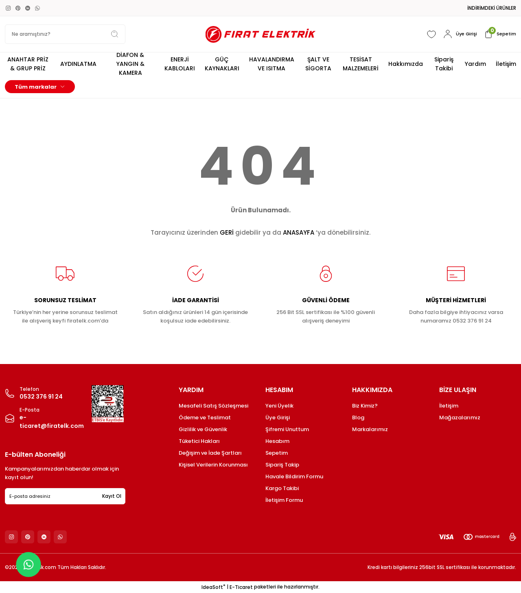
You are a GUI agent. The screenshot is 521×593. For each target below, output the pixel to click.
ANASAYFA (298, 232)
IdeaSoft (213, 587)
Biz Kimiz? (365, 406)
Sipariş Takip (282, 465)
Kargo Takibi (282, 488)
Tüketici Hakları (199, 441)
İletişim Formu (284, 500)
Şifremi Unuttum (287, 429)
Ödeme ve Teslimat (205, 417)
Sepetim (276, 453)
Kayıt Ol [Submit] (111, 496)
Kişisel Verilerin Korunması (213, 465)
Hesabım (277, 441)
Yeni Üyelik (279, 406)
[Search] (65, 34)
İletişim (448, 406)
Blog (358, 417)
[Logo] (260, 34)
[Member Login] (457, 34)
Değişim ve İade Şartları (210, 453)
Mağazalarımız (459, 417)
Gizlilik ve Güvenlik (203, 429)
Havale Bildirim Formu (294, 476)
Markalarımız (370, 429)
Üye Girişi (277, 417)
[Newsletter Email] (65, 496)
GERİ (227, 232)
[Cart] (499, 34)
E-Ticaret (241, 587)
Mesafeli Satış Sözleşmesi (213, 406)
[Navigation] (40, 86)
